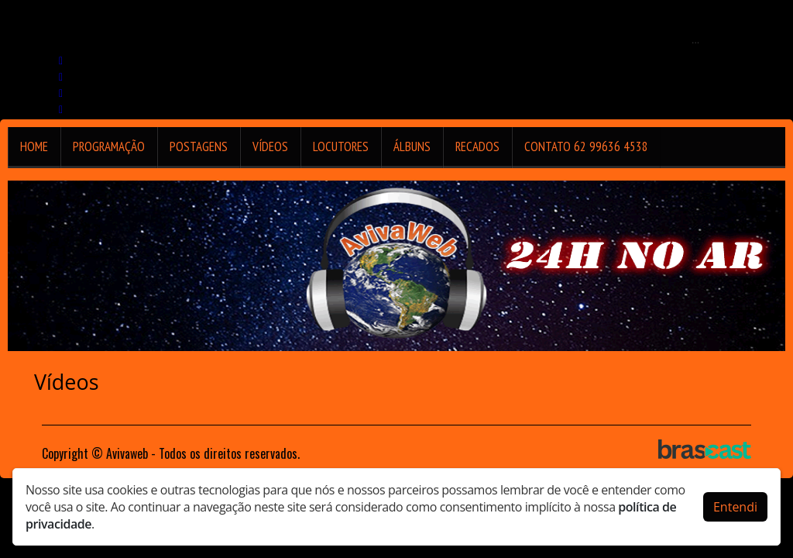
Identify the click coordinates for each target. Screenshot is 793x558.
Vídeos (270, 146)
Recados (477, 146)
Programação (109, 146)
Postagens (199, 146)
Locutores (341, 146)
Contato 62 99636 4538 (586, 146)
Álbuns (412, 146)
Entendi (735, 506)
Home (34, 146)
